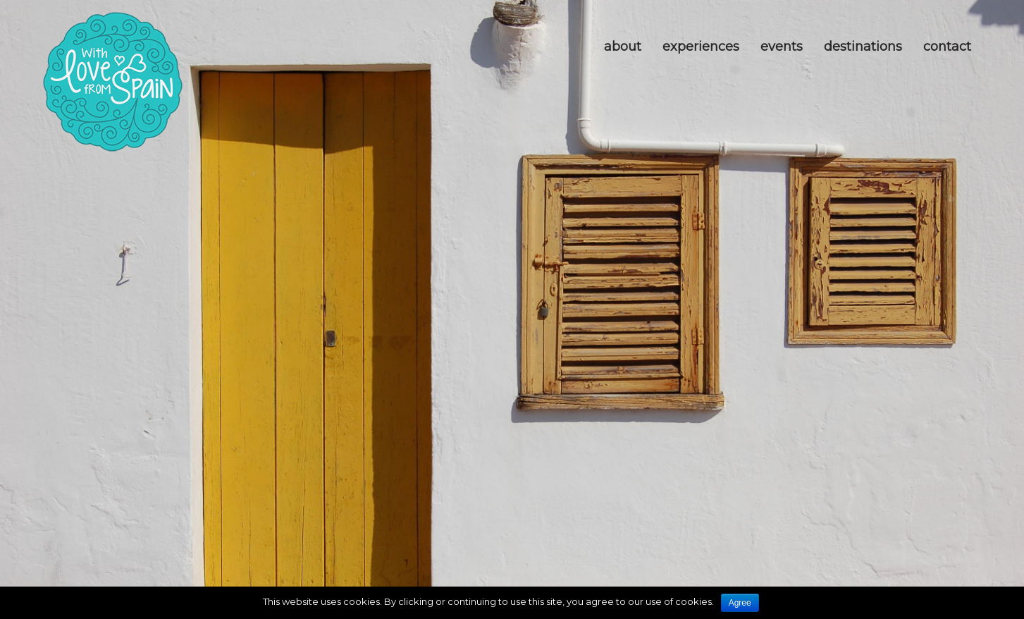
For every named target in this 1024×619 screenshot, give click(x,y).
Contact (947, 46)
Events (781, 46)
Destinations (863, 46)
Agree (740, 603)
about (622, 46)
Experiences (700, 46)
